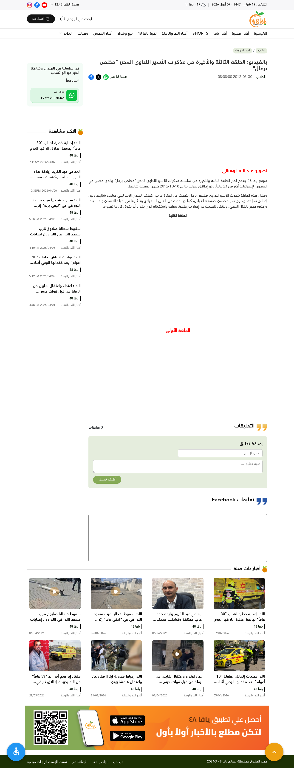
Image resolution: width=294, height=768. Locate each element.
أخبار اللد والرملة (174, 33)
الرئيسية (260, 33)
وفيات (83, 33)
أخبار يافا (220, 33)
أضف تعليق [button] (107, 479)
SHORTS (200, 33)
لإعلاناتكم (79, 762)
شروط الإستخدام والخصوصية (47, 762)
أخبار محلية (240, 33)
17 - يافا (197, 4)
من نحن (118, 762)
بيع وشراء (125, 33)
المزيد (67, 33)
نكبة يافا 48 (147, 33)
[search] (76, 19)
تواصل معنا (100, 762)
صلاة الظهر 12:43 (66, 4)
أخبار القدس (102, 33)
